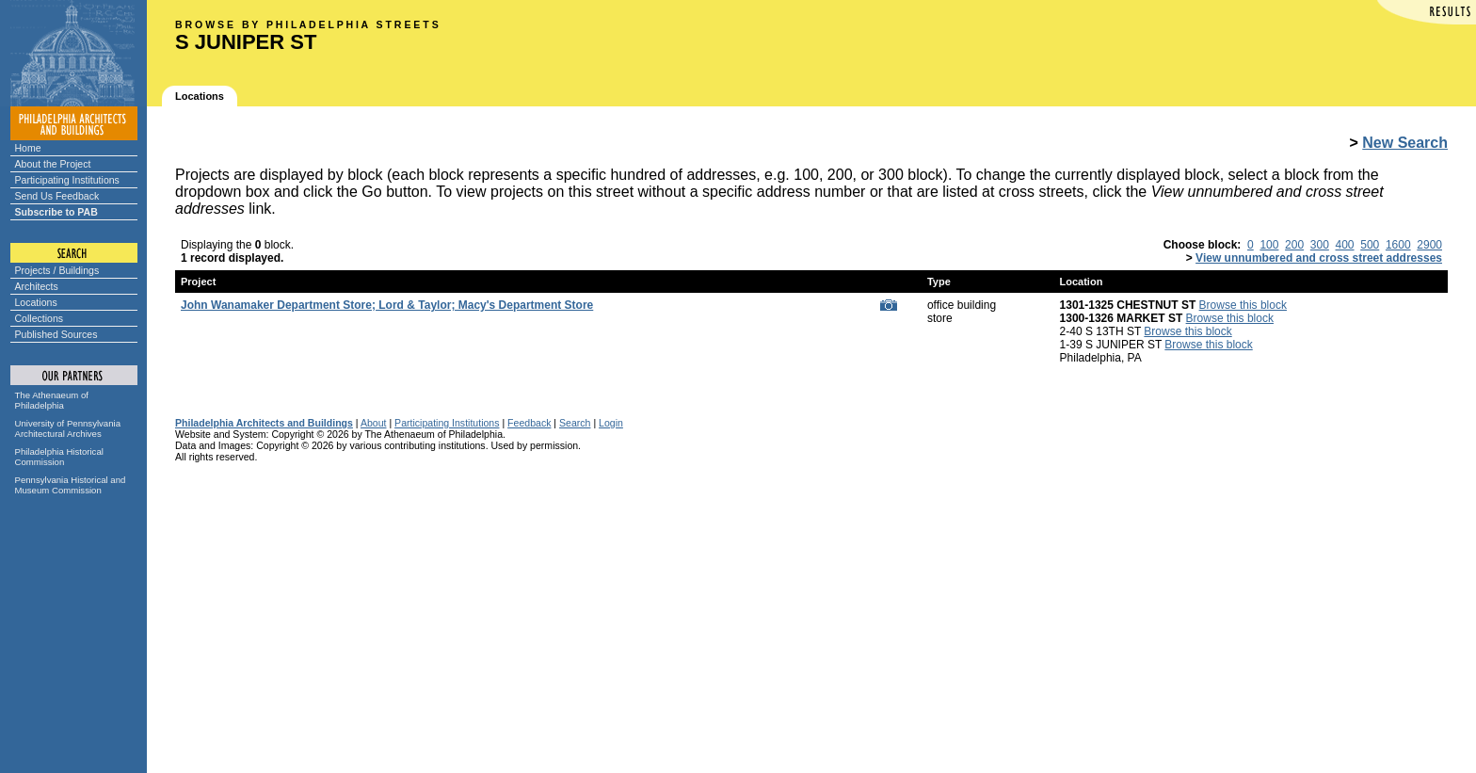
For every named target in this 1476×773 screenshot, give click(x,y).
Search (574, 422)
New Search (1405, 143)
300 (1319, 244)
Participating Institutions (67, 179)
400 (1345, 244)
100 (1268, 244)
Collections (39, 318)
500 (1369, 244)
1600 (1398, 244)
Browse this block (1243, 305)
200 (1294, 244)
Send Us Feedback (57, 195)
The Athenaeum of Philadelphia (51, 400)
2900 (1429, 244)
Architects (36, 286)
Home (28, 147)
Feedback (529, 422)
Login (611, 422)
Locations (36, 302)
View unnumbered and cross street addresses (1318, 258)
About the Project (53, 163)
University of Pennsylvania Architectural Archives (68, 428)
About (374, 422)
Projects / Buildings (57, 270)
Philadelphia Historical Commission (59, 456)
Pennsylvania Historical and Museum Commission (70, 485)
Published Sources (56, 334)
